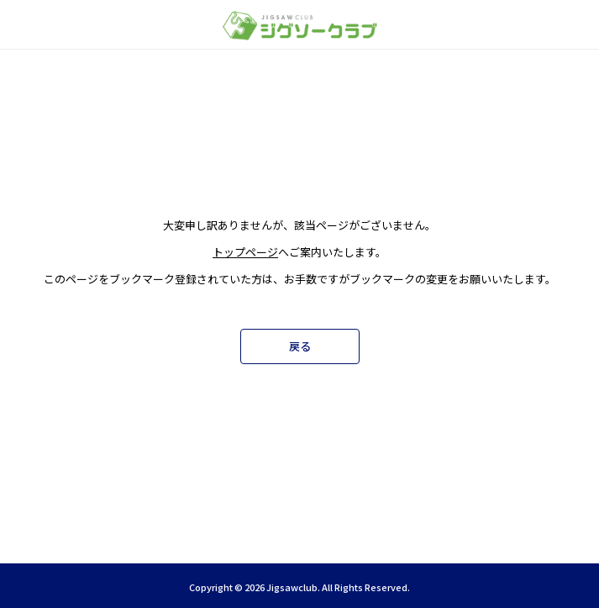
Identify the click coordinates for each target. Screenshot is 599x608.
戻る (300, 346)
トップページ (245, 252)
